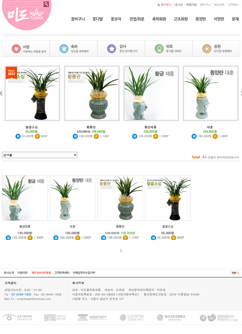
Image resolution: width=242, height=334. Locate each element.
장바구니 (205, 5)
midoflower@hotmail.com (34, 299)
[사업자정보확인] (128, 294)
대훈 (72, 226)
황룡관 (120, 226)
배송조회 (219, 5)
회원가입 (191, 5)
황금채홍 (24, 226)
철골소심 (167, 226)
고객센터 (233, 5)
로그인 (179, 5)
